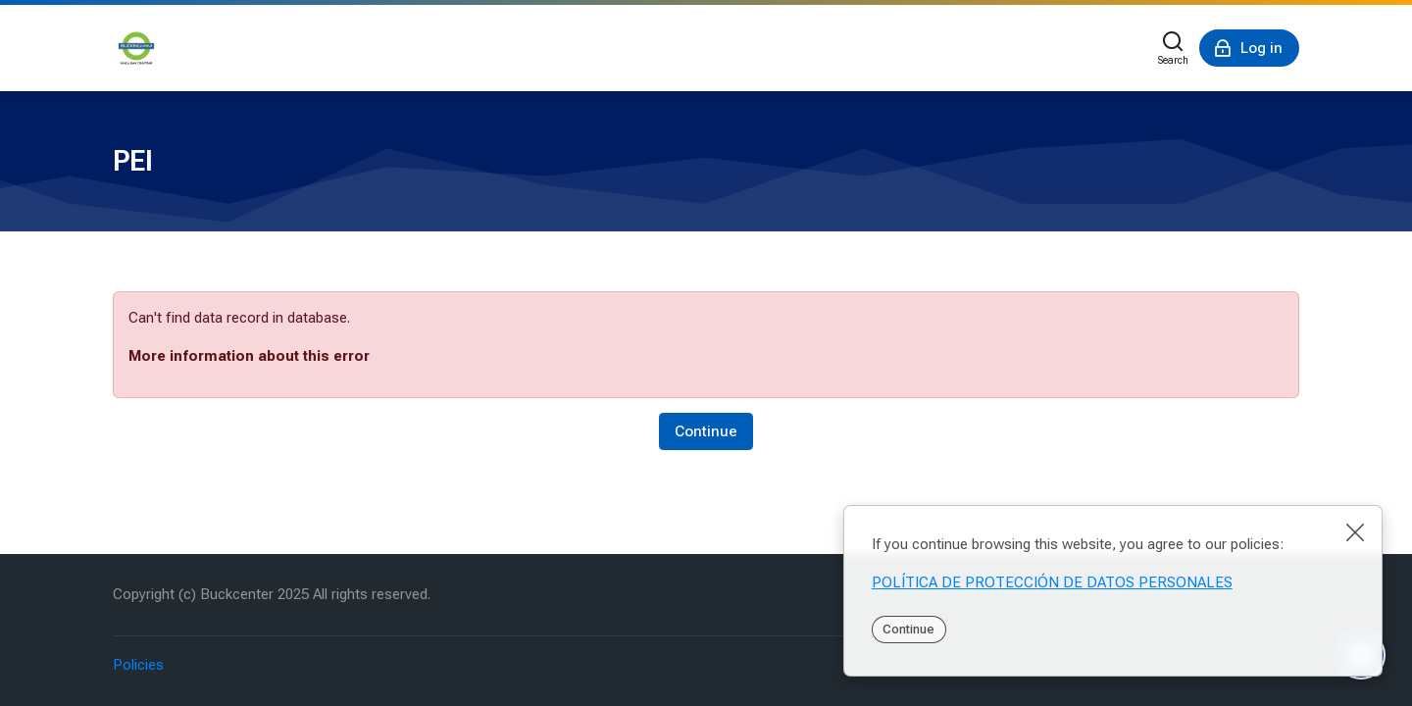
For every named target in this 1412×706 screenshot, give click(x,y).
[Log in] (1249, 48)
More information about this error (249, 356)
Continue (908, 629)
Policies (138, 665)
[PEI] (136, 48)
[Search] (1173, 48)
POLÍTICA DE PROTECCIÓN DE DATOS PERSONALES (1052, 582)
